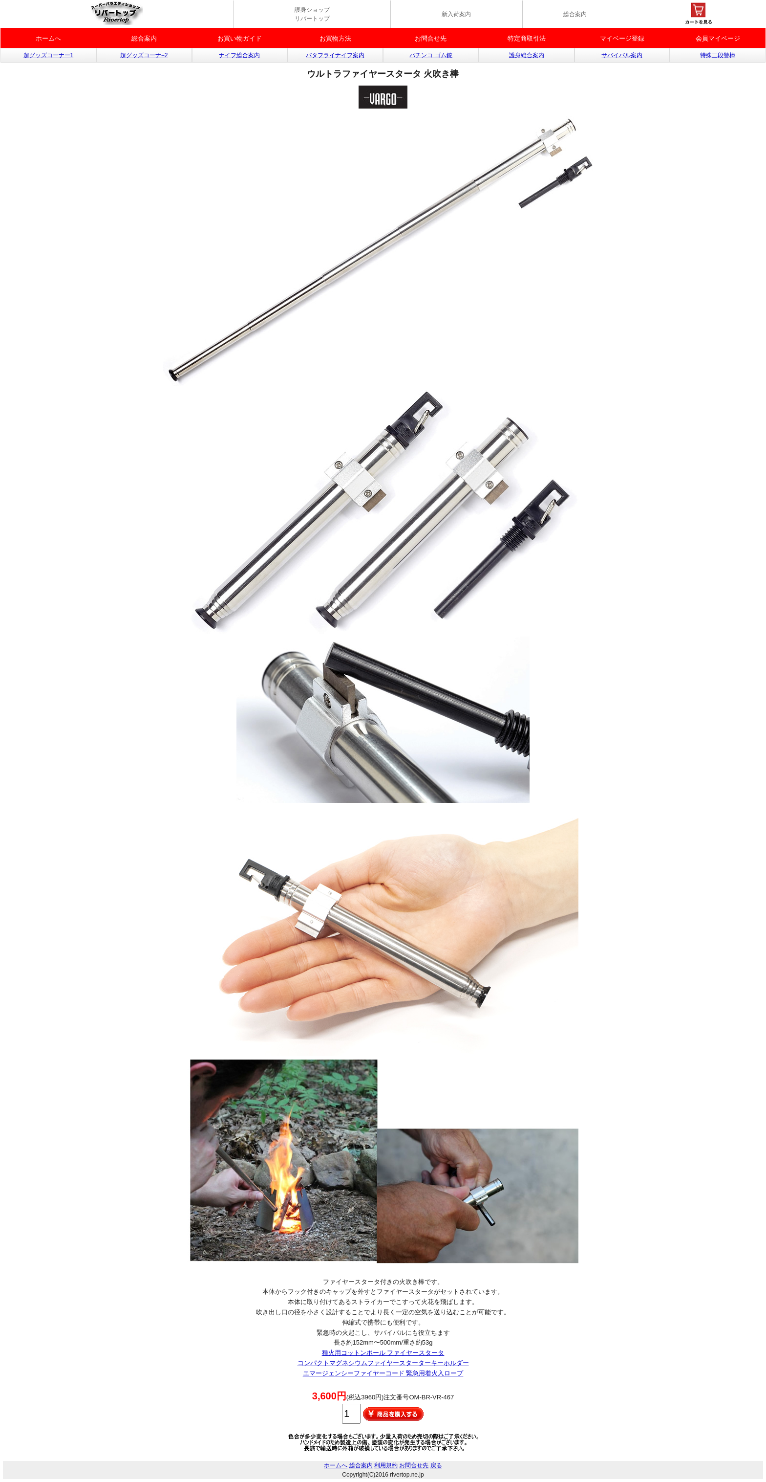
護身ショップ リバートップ (312, 14)
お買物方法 (335, 38)
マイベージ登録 (622, 38)
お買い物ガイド (239, 38)
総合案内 (575, 14)
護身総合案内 (526, 55)
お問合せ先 (431, 38)
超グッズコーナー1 (48, 55)
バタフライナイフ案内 (335, 55)
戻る (436, 1465)
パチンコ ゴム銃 (430, 55)
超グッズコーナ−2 (144, 55)
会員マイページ (718, 38)
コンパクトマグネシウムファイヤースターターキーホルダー (383, 1363)
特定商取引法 (527, 38)
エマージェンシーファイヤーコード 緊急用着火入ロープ (383, 1373)
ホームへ (48, 38)
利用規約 (386, 1465)
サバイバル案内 (621, 55)
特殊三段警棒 (717, 55)
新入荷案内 (456, 14)
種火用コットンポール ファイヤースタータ (383, 1352)
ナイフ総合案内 (239, 55)
